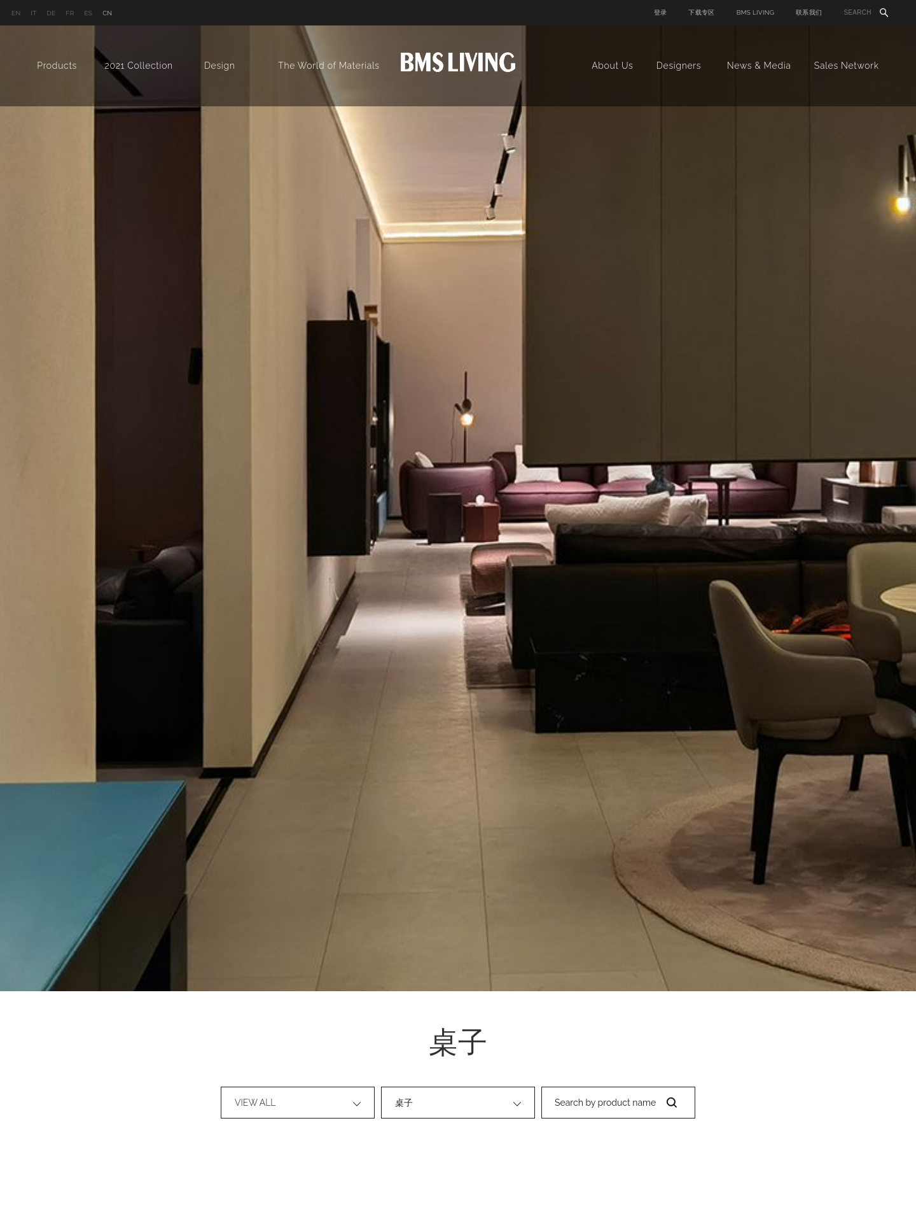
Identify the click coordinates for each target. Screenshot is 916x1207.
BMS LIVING (756, 12)
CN (107, 13)
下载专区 (701, 12)
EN (15, 13)
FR (70, 13)
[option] (458, 508)
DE (51, 13)
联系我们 (809, 12)
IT (33, 13)
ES (88, 13)
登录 (660, 12)
